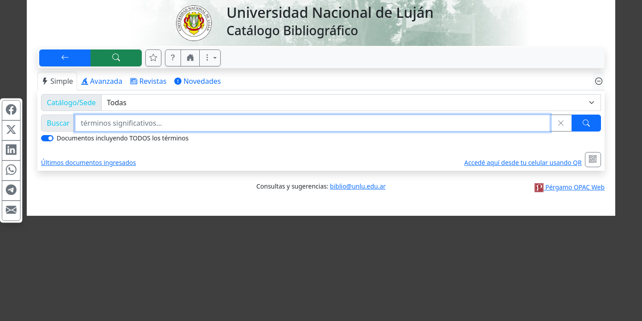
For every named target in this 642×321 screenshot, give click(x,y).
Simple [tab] (57, 81)
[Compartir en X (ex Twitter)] (11, 130)
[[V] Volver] (65, 57)
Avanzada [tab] (102, 81)
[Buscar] (586, 123)
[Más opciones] (210, 57)
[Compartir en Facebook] (11, 110)
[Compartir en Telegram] (11, 191)
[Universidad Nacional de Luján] (193, 22)
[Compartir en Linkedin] (11, 150)
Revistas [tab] (148, 81)
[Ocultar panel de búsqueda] (599, 81)
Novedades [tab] (197, 81)
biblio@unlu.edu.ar (358, 186)
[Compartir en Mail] (11, 211)
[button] (173, 57)
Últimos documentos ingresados (88, 162)
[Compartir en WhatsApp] (11, 170)
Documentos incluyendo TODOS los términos (123, 138)
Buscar (58, 123)
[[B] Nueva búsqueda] (116, 57)
